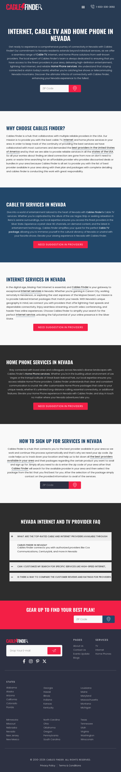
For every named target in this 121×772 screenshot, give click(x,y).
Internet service (25, 314)
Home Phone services (64, 66)
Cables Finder (80, 287)
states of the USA (102, 151)
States (10, 681)
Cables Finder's (95, 212)
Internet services (31, 291)
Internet (68, 139)
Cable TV (41, 54)
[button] (83, 7)
